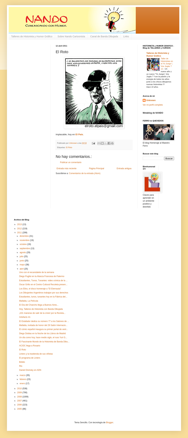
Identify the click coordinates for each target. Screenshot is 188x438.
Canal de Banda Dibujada (104, 36)
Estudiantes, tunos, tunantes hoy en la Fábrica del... (43, 296)
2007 (19, 400)
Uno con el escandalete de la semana (36, 272)
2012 (19, 228)
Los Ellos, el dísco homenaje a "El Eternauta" (40, 288)
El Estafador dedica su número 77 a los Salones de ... (44, 321)
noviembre (25, 240)
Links (126, 36)
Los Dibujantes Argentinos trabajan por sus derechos (43, 292)
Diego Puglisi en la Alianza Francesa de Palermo (41, 276)
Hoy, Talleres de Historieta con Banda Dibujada (41, 309)
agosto (23, 252)
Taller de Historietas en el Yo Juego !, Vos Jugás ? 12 (167, 63)
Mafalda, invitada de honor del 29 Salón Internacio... (43, 325)
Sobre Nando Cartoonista (71, 36)
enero (23, 383)
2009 (19, 392)
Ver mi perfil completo (153, 105)
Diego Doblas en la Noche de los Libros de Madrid (42, 333)
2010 (19, 388)
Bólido (22, 362)
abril (22, 269)
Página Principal (96, 168)
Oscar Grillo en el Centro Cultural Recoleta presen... (43, 284)
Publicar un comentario (70, 162)
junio (22, 260)
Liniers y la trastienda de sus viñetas (36, 354)
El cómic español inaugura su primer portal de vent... (43, 329)
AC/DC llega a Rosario (29, 345)
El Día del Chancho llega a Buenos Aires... (38, 305)
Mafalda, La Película (28, 301)
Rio (20, 366)
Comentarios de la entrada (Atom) (84, 173)
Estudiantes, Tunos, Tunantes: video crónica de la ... (43, 280)
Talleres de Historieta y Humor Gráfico (31, 36)
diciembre (24, 236)
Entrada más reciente (66, 168)
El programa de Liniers (29, 358)
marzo (23, 375)
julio (22, 256)
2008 (19, 396)
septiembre (25, 248)
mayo (22, 264)
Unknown (151, 100)
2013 (19, 224)
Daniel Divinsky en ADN (30, 370)
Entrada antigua (124, 168)
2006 (19, 405)
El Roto (69, 147)
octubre (23, 244)
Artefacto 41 (24, 317)
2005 (19, 409)
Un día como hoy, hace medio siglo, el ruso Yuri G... (43, 337)
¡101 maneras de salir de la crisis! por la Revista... (42, 313)
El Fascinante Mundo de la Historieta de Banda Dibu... (44, 341)
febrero (23, 379)
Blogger (109, 422)
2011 (19, 232)
